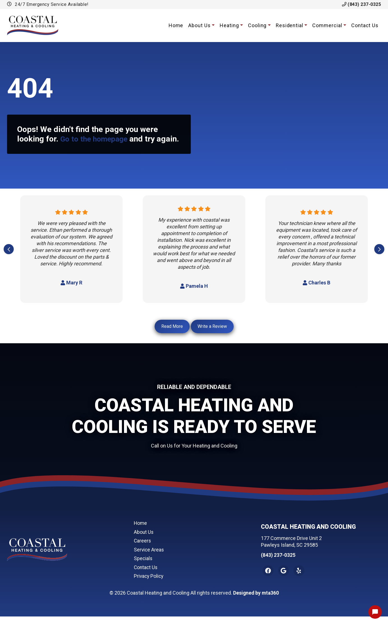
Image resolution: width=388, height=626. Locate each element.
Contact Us (364, 25)
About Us (199, 25)
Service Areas (149, 559)
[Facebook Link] (268, 580)
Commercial (327, 25)
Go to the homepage (97, 138)
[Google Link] (285, 580)
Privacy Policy (149, 585)
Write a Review (212, 336)
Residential (289, 25)
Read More (172, 336)
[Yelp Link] (301, 580)
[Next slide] (379, 259)
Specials (143, 568)
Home (176, 25)
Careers (142, 550)
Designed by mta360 (256, 602)
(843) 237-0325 (361, 4)
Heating (229, 25)
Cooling (257, 25)
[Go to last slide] (9, 259)
